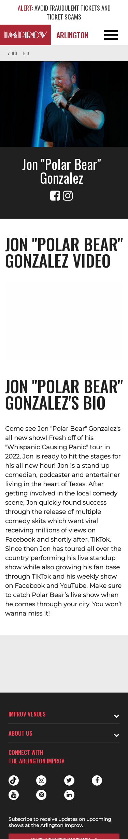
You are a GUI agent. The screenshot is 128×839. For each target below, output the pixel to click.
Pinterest (41, 795)
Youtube (14, 795)
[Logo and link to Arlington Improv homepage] (25, 35)
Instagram (41, 780)
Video (12, 53)
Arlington (72, 34)
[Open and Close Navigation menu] (115, 35)
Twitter (69, 780)
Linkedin (69, 795)
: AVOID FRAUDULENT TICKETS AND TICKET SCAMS (64, 12)
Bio (26, 53)
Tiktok (14, 780)
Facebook (97, 780)
